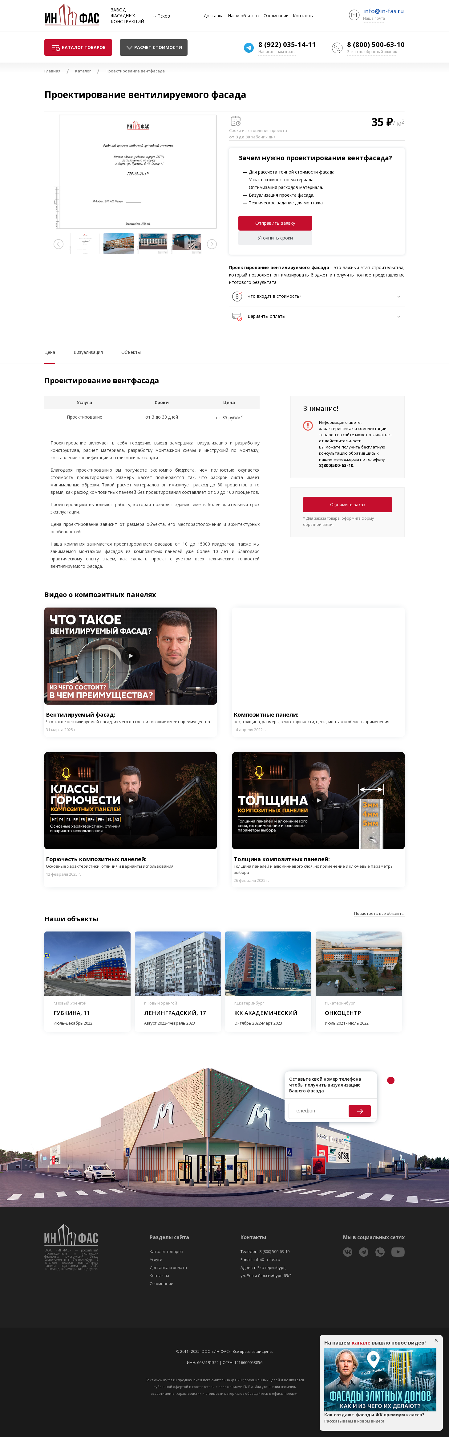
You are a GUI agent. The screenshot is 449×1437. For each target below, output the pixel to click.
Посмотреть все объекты (379, 913)
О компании (276, 15)
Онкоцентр (343, 1013)
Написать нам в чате (277, 51)
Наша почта (374, 18)
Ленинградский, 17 (175, 1013)
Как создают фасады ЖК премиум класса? (380, 1418)
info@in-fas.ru (383, 11)
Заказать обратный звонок (372, 51)
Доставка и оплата (168, 1267)
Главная (52, 71)
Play (130, 656)
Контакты (303, 15)
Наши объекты (243, 15)
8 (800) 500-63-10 (376, 44)
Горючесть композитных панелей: (109, 862)
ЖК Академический (265, 1013)
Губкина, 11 (72, 1013)
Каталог (83, 71)
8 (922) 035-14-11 (287, 44)
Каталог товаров (166, 1251)
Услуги (156, 1259)
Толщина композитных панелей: (318, 865)
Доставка (214, 15)
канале (361, 1342)
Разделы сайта (169, 1237)
